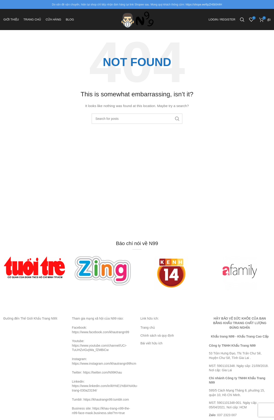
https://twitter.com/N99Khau (102, 375)
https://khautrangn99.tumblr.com (106, 402)
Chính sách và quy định (157, 338)
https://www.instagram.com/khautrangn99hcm (104, 366)
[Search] (242, 21)
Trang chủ (147, 330)
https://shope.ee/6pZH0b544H (204, 4)
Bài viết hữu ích (151, 346)
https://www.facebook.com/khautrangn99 (100, 335)
